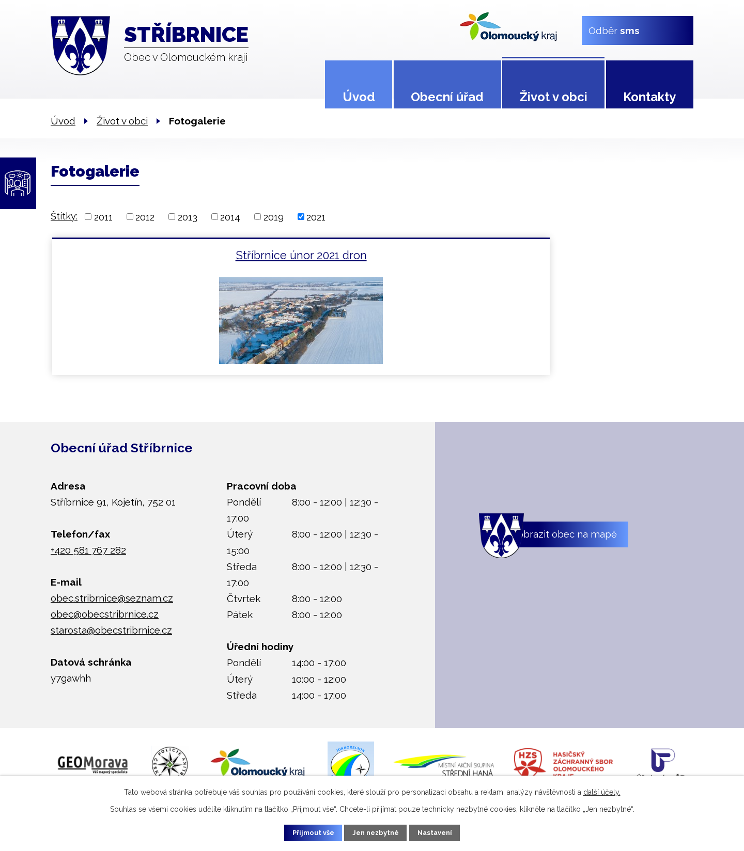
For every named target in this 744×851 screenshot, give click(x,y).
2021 (316, 216)
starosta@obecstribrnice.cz (111, 630)
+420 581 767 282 (88, 550)
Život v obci (553, 96)
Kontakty (649, 96)
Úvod (359, 96)
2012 (144, 216)
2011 (103, 216)
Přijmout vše (304, 832)
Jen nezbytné (376, 832)
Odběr (614, 30)
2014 (230, 216)
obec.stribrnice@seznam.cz (112, 598)
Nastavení (444, 832)
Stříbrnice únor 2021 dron (158, 255)
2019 (274, 216)
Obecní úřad (447, 96)
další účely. (602, 790)
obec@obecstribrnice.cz (105, 614)
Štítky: (64, 216)
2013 (187, 216)
